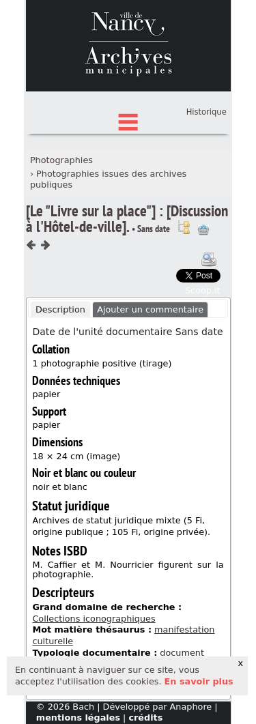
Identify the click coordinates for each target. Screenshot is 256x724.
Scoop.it (203, 354)
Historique (206, 175)
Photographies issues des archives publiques (108, 242)
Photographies (61, 223)
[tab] (61, 373)
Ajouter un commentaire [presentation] (150, 372)
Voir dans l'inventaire (183, 291)
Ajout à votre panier (203, 293)
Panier (214, 167)
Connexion (204, 154)
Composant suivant (45, 308)
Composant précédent (31, 308)
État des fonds (128, 143)
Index (128, 165)
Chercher (128, 122)
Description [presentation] (60, 372)
